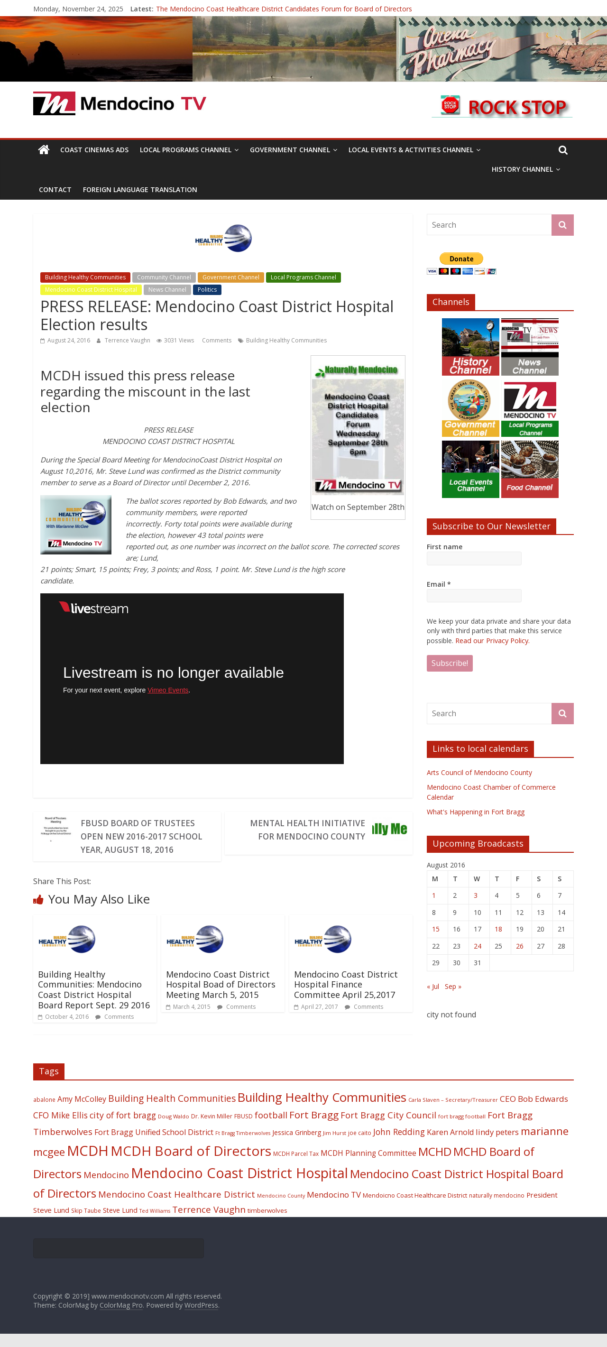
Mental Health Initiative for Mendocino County (304, 830)
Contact (55, 189)
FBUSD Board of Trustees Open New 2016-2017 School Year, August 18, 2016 (140, 843)
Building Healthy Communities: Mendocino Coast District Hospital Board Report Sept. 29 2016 (94, 1003)
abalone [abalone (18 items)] (44, 1112)
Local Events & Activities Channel (411, 149)
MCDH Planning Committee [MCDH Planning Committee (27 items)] (368, 1167)
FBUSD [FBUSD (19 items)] (243, 1130)
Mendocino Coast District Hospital (91, 290)
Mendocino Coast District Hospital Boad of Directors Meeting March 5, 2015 (221, 998)
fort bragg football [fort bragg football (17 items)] (462, 1129)
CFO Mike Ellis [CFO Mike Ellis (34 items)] (60, 1128)
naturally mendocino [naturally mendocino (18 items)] (496, 1208)
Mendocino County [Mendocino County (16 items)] (281, 1209)
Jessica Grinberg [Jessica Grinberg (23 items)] (296, 1145)
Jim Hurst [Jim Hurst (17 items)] (334, 1146)
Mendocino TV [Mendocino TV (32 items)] (334, 1207)
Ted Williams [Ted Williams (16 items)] (154, 1224)
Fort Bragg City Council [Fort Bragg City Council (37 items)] (388, 1128)
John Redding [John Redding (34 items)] (399, 1145)
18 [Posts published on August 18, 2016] (498, 928)
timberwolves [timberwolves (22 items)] (267, 1223)
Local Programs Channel (185, 149)
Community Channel (164, 277)
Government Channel (290, 149)
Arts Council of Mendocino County (479, 771)
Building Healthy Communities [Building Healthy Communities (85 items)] (322, 1110)
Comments (216, 340)
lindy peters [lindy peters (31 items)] (497, 1145)
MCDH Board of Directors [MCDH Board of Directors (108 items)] (190, 1164)
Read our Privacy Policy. (491, 640)
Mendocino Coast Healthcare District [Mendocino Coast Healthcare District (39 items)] (176, 1207)
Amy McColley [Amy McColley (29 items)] (81, 1112)
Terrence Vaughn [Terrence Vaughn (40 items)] (209, 1223)
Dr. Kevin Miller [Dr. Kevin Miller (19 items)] (211, 1130)
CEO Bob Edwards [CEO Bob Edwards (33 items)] (534, 1112)
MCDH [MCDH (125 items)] (88, 1163)
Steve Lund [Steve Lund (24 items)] (120, 1223)
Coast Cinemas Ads (94, 149)
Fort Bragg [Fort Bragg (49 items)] (314, 1128)
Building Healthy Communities (85, 277)
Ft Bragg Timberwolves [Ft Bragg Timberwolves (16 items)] (242, 1146)
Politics (207, 290)
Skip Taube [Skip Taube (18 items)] (86, 1223)
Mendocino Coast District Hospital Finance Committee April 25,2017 (346, 998)
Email (439, 584)
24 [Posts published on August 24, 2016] (477, 945)
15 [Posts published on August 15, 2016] (436, 928)
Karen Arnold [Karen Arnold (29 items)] (450, 1145)
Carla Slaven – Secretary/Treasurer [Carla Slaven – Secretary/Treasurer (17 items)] (453, 1112)
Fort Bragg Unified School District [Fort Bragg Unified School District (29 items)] (153, 1145)
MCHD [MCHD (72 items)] (434, 1164)
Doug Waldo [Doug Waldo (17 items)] (173, 1129)
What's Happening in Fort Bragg (475, 811)
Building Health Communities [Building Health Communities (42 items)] (172, 1111)
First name (444, 546)
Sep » (453, 985)
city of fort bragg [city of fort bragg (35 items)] (123, 1128)
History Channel (522, 169)
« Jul (433, 985)
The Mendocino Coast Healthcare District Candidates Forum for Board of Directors (284, 8)
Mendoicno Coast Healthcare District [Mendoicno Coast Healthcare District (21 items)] (415, 1208)
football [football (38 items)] (271, 1128)
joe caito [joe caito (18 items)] (359, 1146)
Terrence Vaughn (128, 340)
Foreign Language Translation (140, 189)
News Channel (167, 290)
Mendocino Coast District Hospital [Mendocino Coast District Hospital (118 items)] (239, 1186)
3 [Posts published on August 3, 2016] (476, 894)
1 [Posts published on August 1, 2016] (434, 894)
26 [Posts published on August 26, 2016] (520, 945)
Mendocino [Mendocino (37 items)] (106, 1188)
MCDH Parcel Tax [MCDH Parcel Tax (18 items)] (296, 1167)
